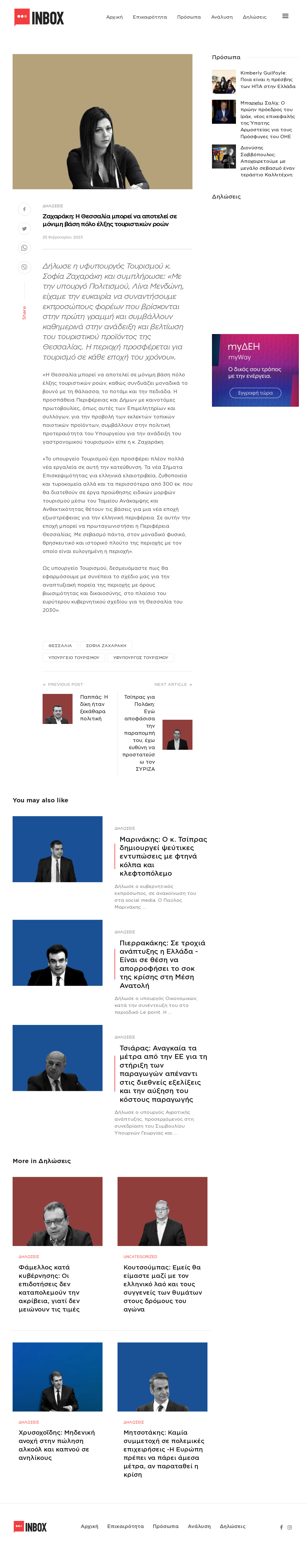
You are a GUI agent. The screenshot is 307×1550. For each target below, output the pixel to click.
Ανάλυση (222, 17)
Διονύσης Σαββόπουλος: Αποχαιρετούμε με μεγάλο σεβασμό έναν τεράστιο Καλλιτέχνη (267, 161)
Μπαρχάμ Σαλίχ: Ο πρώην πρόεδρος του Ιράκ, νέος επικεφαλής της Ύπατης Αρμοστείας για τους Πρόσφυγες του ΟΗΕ (267, 119)
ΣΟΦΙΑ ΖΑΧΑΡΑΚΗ (106, 645)
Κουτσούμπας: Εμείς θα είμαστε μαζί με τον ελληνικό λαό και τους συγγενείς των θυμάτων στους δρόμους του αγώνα (163, 1288)
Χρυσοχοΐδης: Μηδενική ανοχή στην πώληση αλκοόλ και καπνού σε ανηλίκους (57, 1445)
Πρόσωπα (189, 17)
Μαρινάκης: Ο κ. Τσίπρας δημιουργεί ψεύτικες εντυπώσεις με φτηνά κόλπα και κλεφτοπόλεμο (163, 856)
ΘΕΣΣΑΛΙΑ (60, 645)
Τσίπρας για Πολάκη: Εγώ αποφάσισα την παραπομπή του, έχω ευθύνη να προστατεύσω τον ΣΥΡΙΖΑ (138, 733)
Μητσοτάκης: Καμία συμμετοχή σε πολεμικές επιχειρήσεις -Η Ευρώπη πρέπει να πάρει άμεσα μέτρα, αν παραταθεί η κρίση (164, 1453)
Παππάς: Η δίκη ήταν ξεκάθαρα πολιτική (94, 708)
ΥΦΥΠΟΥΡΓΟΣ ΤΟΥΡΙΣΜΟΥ (140, 657)
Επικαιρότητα (150, 17)
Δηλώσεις (255, 17)
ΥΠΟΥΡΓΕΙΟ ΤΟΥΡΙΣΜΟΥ (74, 657)
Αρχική (114, 17)
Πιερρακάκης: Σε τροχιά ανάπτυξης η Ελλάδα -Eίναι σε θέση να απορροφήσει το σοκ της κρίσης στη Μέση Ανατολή (162, 964)
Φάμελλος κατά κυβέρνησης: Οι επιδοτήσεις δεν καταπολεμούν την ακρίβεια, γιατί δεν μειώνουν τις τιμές (49, 1288)
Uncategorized (140, 1256)
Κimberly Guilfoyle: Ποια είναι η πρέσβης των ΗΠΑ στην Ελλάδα (268, 79)
